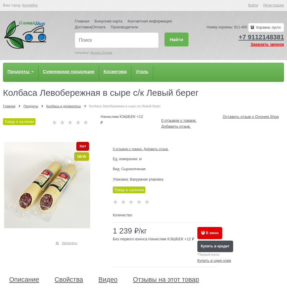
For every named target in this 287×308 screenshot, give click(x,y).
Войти (253, 5)
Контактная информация (150, 21)
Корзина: (268, 27)
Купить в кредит (215, 246)
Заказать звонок (267, 44)
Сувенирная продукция (68, 71)
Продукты (20, 71)
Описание (24, 279)
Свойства (68, 279)
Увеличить (69, 243)
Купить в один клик (214, 260)
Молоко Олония (101, 52)
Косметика (115, 71)
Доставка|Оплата (90, 27)
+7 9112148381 (261, 37)
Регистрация (273, 5)
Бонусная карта (108, 21)
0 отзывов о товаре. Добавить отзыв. (141, 149)
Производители (124, 27)
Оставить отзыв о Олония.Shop (251, 116)
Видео (108, 279)
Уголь (142, 71)
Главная (82, 21)
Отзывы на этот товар (166, 279)
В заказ (212, 233)
